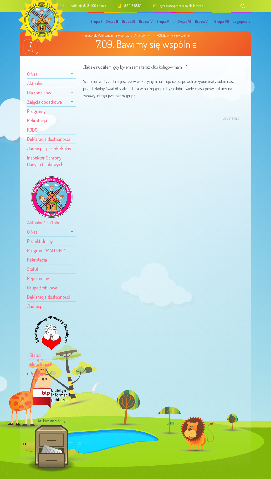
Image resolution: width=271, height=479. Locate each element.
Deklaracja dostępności (48, 139)
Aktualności (38, 83)
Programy (36, 111)
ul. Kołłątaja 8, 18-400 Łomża (86, 6)
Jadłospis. (36, 306)
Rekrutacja (37, 120)
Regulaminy (38, 278)
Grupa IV (146, 21)
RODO (32, 130)
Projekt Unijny (40, 241)
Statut (32, 269)
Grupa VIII (202, 21)
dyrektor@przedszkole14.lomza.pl (181, 6)
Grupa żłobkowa (42, 287)
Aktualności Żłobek (45, 222)
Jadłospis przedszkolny (49, 148)
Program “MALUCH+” (46, 250)
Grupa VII (221, 21)
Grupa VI (184, 21)
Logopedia (241, 21)
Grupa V (162, 21)
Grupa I (96, 21)
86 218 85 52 (132, 6)
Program (38, 374)
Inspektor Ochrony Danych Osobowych (45, 161)
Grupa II (112, 21)
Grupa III (128, 21)
